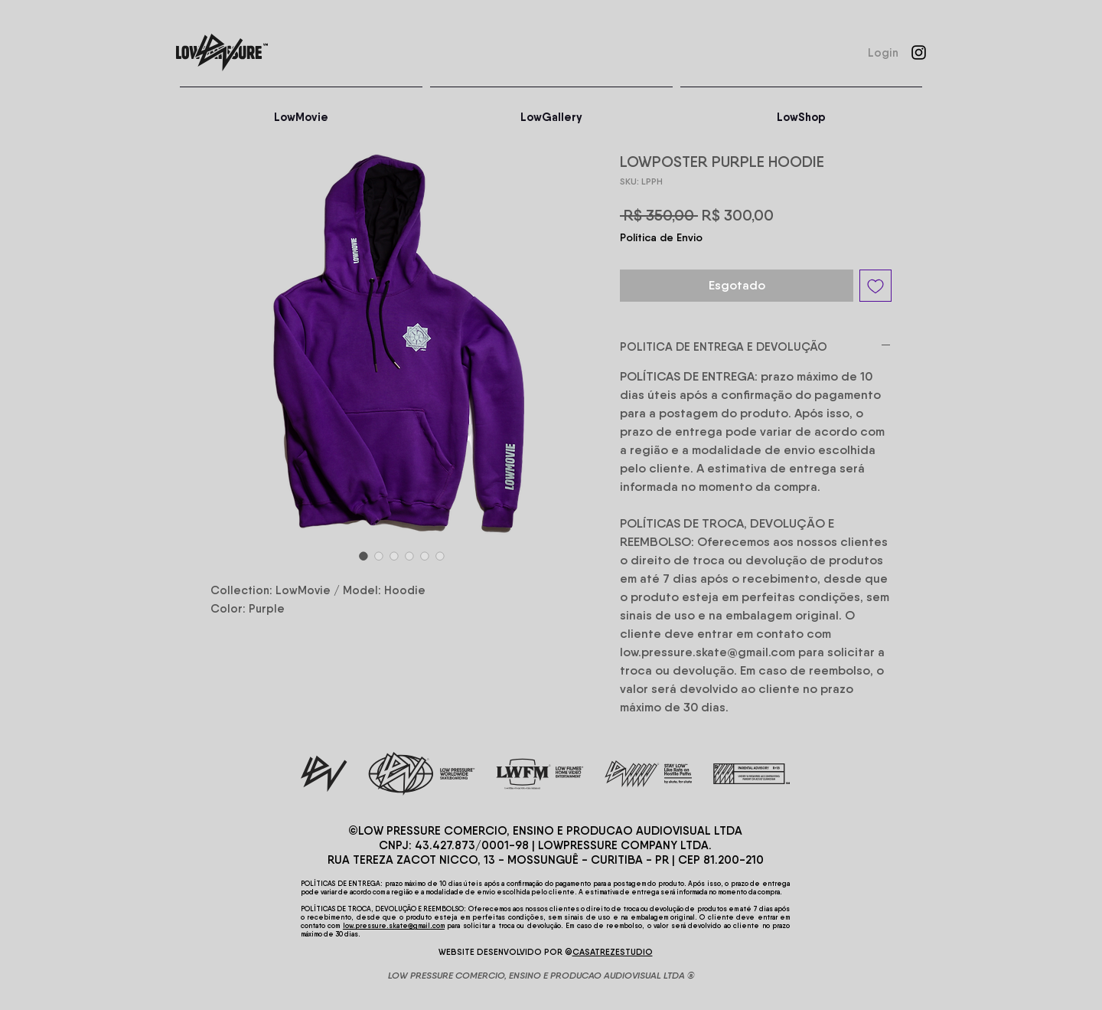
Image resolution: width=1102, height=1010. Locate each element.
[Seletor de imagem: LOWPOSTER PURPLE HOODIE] (363, 556)
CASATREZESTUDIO (612, 951)
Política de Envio (661, 237)
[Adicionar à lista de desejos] (875, 286)
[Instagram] (918, 52)
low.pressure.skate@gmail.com (394, 925)
